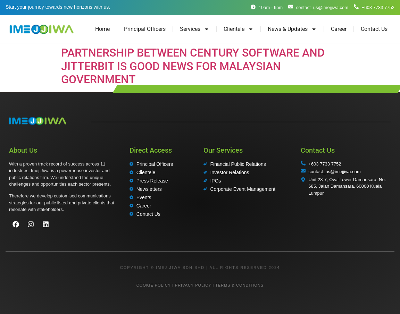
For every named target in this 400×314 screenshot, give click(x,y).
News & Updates (292, 29)
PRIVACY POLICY (193, 285)
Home (102, 29)
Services (194, 29)
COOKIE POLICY (153, 285)
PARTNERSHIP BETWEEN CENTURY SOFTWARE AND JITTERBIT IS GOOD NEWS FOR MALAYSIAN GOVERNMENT (193, 66)
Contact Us (374, 29)
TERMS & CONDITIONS (239, 285)
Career (339, 29)
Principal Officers (145, 29)
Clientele (238, 29)
